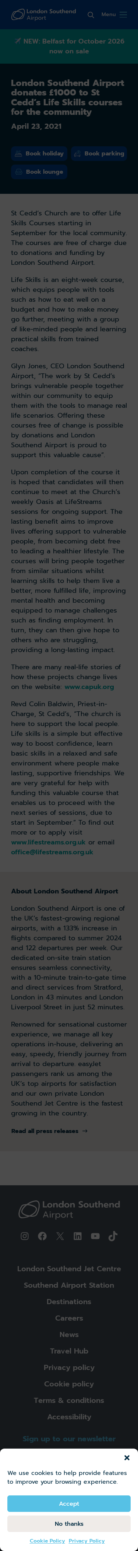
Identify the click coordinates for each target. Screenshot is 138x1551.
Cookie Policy (47, 1541)
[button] (127, 1457)
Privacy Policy (87, 1541)
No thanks (69, 1524)
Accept (69, 1503)
